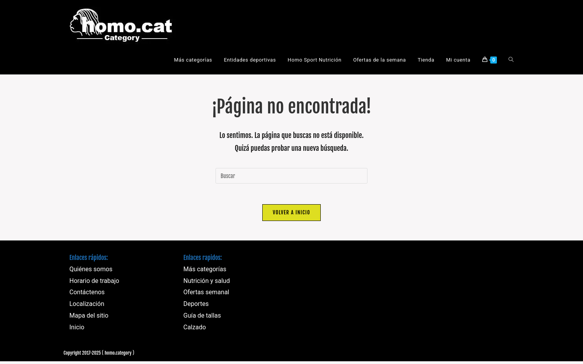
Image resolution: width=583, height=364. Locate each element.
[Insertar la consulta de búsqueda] (291, 176)
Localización (86, 306)
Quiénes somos (91, 272)
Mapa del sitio (88, 318)
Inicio (76, 330)
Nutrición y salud (207, 283)
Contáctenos (87, 295)
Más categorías (205, 272)
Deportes (196, 306)
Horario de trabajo (94, 283)
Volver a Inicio (291, 215)
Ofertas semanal (207, 295)
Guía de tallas (202, 318)
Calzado (195, 330)
